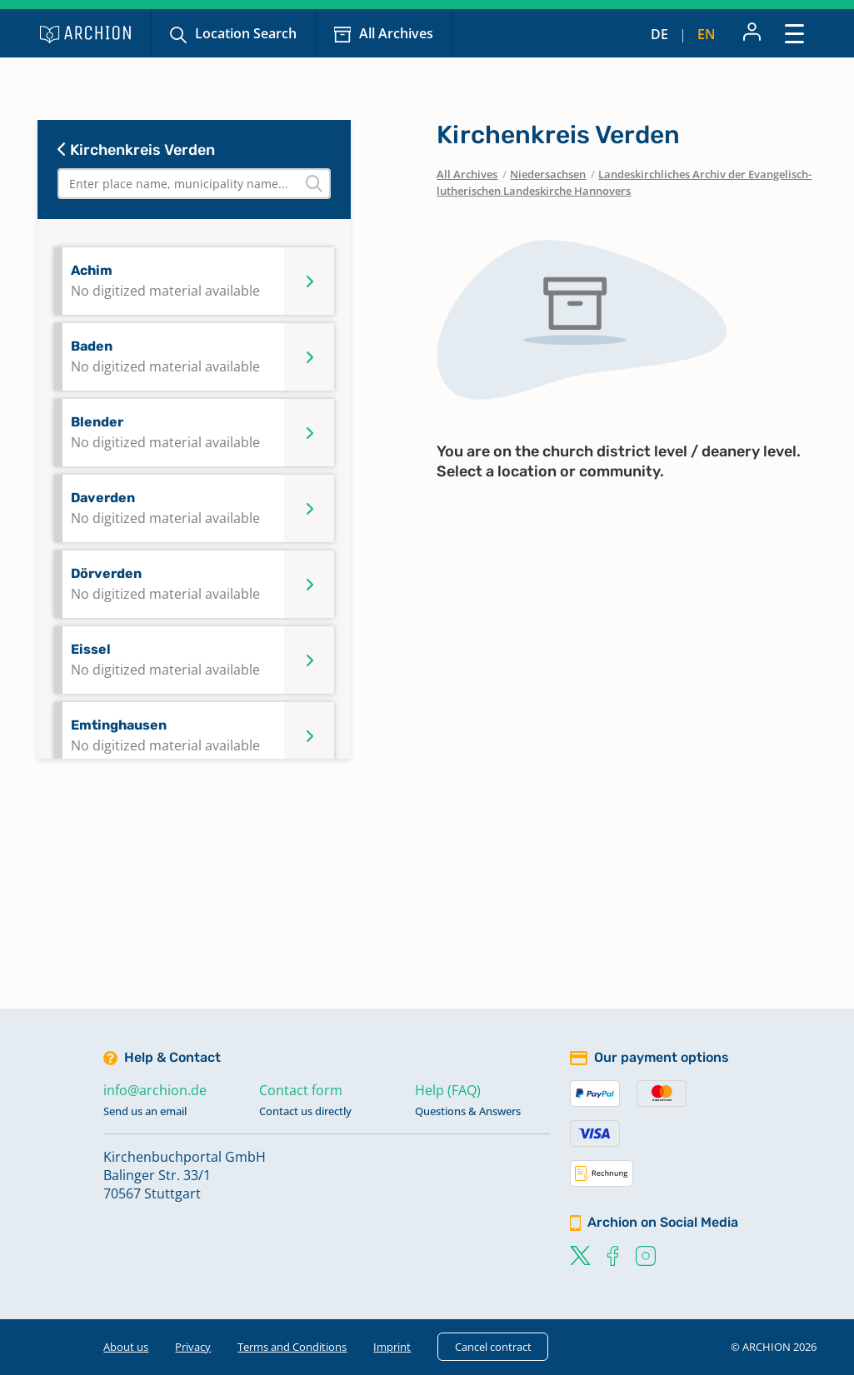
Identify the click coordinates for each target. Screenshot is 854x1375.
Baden (165, 357)
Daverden (165, 508)
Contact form (300, 1090)
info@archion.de (155, 1090)
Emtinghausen (165, 736)
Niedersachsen (548, 174)
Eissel (165, 660)
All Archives (396, 33)
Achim (165, 281)
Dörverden (165, 584)
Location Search (246, 33)
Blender (165, 432)
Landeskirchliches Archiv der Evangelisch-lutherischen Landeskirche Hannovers (624, 182)
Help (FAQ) (448, 1090)
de (659, 34)
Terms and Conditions (292, 1346)
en (706, 34)
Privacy (193, 1346)
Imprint (392, 1346)
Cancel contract (493, 1346)
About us (125, 1346)
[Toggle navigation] (794, 33)
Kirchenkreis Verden (136, 150)
